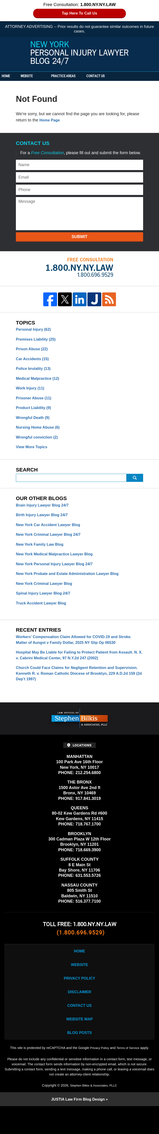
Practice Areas (78, 76)
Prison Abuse (33, 350)
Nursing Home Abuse (40, 433)
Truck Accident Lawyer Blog (43, 616)
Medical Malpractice (40, 381)
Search (135, 485)
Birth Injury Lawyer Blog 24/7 (44, 523)
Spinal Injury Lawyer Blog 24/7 (46, 606)
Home (13, 76)
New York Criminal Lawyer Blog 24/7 (51, 544)
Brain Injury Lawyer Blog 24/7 (45, 513)
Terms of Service (129, 1075)
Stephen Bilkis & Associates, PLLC (93, 1113)
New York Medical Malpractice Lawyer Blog (58, 565)
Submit (79, 236)
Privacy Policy (79, 999)
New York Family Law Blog (42, 554)
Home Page (50, 120)
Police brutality (35, 371)
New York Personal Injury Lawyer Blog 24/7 (79, 53)
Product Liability (35, 412)
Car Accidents (34, 360)
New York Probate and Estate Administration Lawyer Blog (72, 585)
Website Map (79, 1044)
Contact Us (118, 76)
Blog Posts (79, 1059)
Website (42, 76)
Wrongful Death (34, 423)
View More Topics (33, 454)
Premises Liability (38, 340)
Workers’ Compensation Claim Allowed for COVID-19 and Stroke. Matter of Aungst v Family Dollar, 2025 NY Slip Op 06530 (78, 653)
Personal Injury (35, 329)
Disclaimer (80, 1014)
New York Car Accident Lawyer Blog (51, 533)
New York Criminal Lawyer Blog (47, 596)
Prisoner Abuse (35, 402)
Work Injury (31, 391)
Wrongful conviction (39, 443)
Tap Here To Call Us (79, 13)
